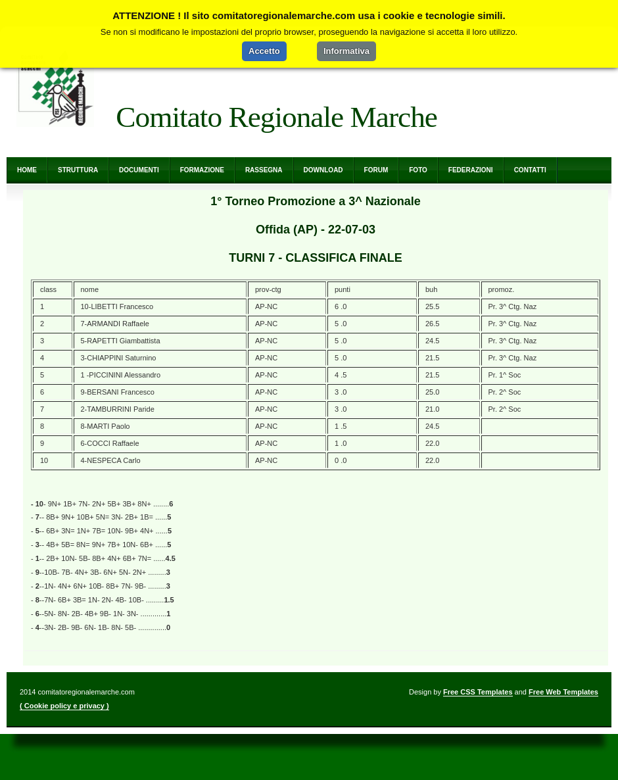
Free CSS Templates (478, 692)
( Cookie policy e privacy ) (64, 706)
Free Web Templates (563, 692)
